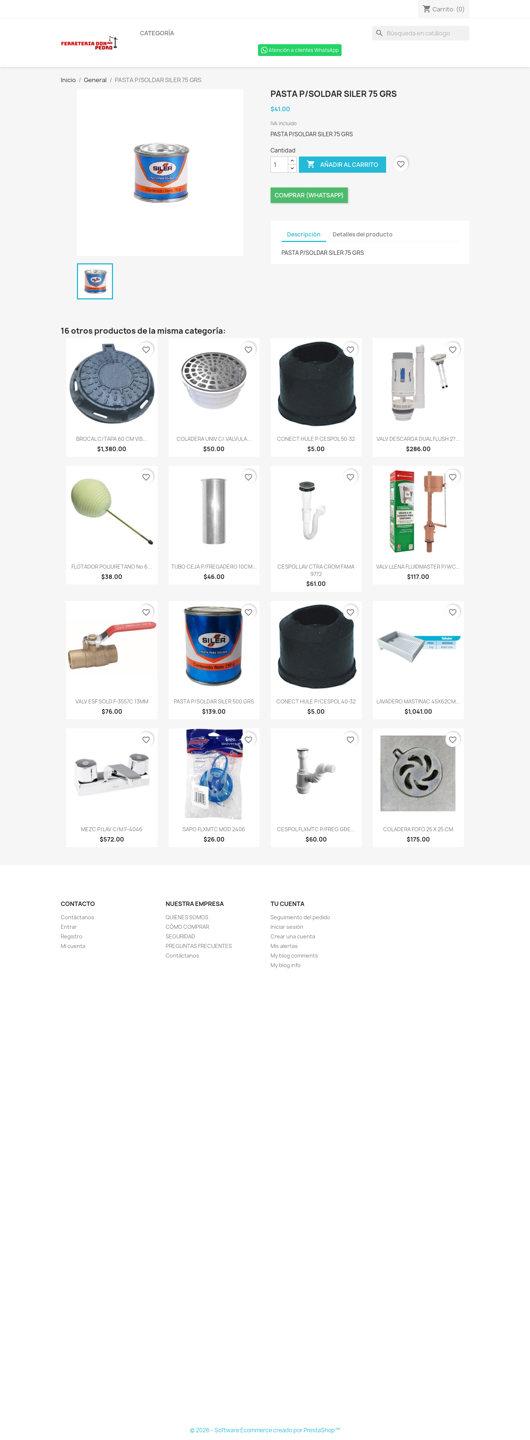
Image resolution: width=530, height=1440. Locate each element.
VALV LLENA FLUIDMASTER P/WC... (418, 566)
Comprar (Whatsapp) (309, 195)
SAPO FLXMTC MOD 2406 (214, 829)
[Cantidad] (279, 165)
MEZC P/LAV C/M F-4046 (111, 829)
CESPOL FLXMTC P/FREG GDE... (316, 829)
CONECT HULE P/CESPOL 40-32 (316, 701)
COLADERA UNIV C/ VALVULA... (214, 438)
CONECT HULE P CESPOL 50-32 (316, 438)
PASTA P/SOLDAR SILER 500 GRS (214, 701)
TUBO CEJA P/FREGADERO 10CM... (214, 566)
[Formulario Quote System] (265, 1198)
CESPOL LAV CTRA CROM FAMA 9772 (316, 570)
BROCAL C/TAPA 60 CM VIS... (111, 438)
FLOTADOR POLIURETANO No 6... (111, 566)
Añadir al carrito (342, 164)
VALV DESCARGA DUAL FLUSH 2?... (418, 438)
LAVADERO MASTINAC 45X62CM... (418, 701)
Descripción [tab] (304, 234)
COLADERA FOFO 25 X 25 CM (418, 829)
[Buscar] (420, 33)
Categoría (157, 33)
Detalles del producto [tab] (363, 234)
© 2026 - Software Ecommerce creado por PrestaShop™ (265, 1430)
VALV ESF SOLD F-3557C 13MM (111, 701)
